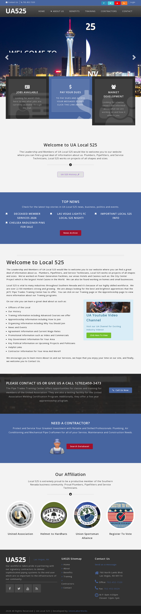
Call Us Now (120, 390)
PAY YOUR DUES (70, 92)
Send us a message (105, 564)
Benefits (74, 11)
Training (90, 11)
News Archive (70, 233)
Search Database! (79, 446)
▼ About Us (57, 11)
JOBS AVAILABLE (27, 92)
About (66, 568)
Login (132, 2)
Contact (127, 11)
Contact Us (13, 2)
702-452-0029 (112, 588)
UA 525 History (70, 174)
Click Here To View (99, 335)
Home (41, 11)
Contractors (109, 11)
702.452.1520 (28, 2)
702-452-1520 (114, 582)
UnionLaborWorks (77, 610)
